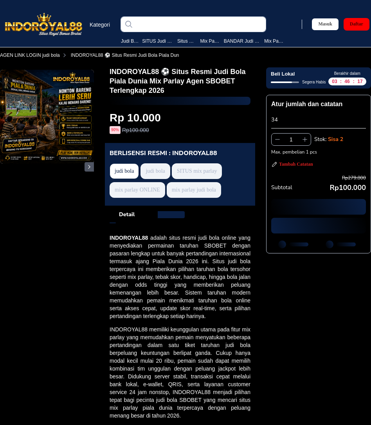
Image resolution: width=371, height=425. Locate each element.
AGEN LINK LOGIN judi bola (34, 55)
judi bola (130, 41)
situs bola (187, 41)
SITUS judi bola (158, 41)
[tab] (127, 214)
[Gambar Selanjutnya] (89, 167)
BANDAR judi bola (242, 41)
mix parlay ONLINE (137, 190)
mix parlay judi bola (194, 190)
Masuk (325, 24)
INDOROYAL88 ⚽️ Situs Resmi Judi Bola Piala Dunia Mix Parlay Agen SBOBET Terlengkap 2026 (177, 55)
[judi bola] (200, 24)
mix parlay (210, 41)
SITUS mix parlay (197, 171)
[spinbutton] (291, 139)
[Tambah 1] (305, 139)
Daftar (356, 24)
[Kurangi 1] (277, 139)
